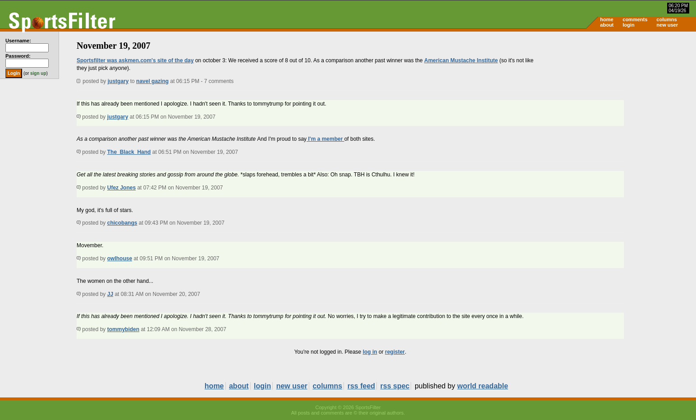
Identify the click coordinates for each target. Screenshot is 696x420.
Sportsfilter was (98, 60)
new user (667, 25)
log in (370, 352)
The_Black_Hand (129, 152)
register (395, 352)
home (606, 19)
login (628, 25)
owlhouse (119, 258)
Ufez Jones (121, 188)
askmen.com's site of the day (156, 60)
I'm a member (325, 139)
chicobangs (122, 223)
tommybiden (123, 329)
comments (635, 19)
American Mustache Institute (461, 60)
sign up (38, 73)
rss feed (361, 386)
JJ (110, 294)
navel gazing (152, 81)
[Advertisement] (619, 102)
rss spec (395, 386)
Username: (18, 40)
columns (666, 19)
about (607, 25)
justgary (118, 81)
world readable (482, 386)
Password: (18, 56)
